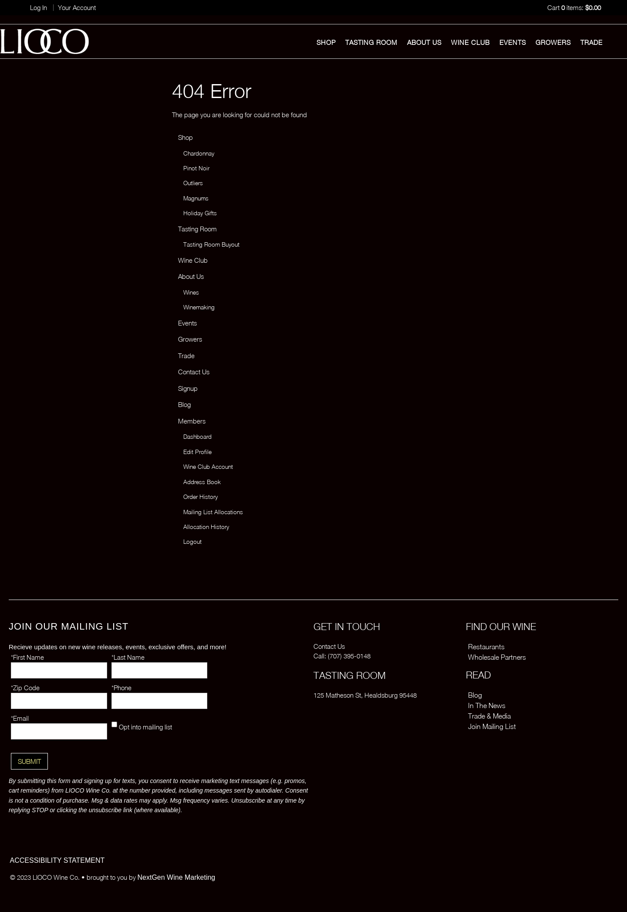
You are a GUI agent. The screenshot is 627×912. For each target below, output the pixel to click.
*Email (20, 718)
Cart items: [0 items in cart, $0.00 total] (574, 7)
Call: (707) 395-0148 (342, 656)
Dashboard (197, 436)
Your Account (77, 7)
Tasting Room (371, 42)
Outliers (193, 183)
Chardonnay (198, 153)
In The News (487, 705)
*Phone (121, 688)
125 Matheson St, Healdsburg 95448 (365, 695)
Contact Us (193, 372)
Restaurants (486, 647)
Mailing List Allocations (213, 512)
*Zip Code (25, 688)
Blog (184, 404)
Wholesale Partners (497, 657)
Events (512, 42)
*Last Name (128, 657)
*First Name (27, 657)
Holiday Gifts (200, 213)
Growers (553, 42)
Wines (191, 292)
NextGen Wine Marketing (177, 877)
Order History (200, 496)
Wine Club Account (208, 466)
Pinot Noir (196, 168)
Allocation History (206, 526)
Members (192, 421)
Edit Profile (197, 451)
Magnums (196, 198)
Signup (188, 388)
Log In (38, 7)
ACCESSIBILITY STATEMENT (57, 860)
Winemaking (199, 307)
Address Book (202, 481)
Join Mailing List (492, 726)
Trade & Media (489, 716)
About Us (424, 42)
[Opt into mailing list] (114, 724)
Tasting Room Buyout (211, 244)
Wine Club (470, 42)
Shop (326, 42)
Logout (192, 541)
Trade (591, 42)
